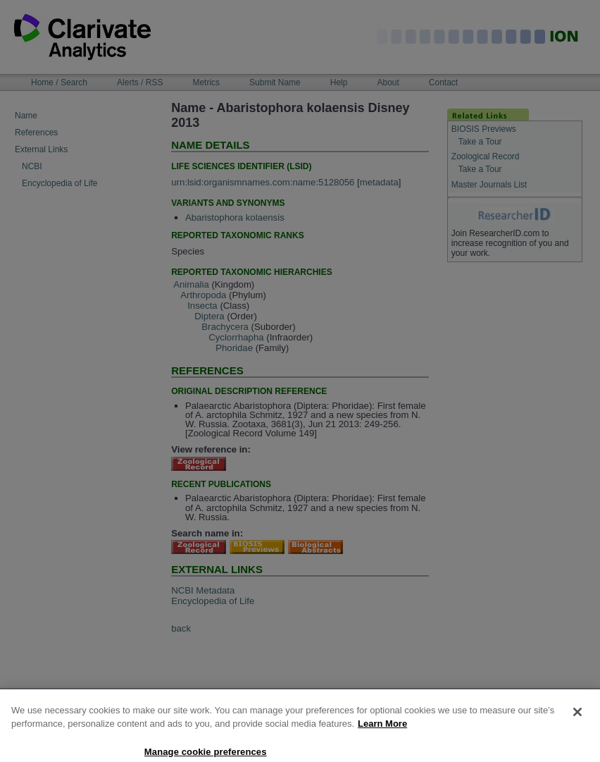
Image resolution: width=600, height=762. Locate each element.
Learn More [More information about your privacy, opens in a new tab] (382, 735)
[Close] (577, 722)
